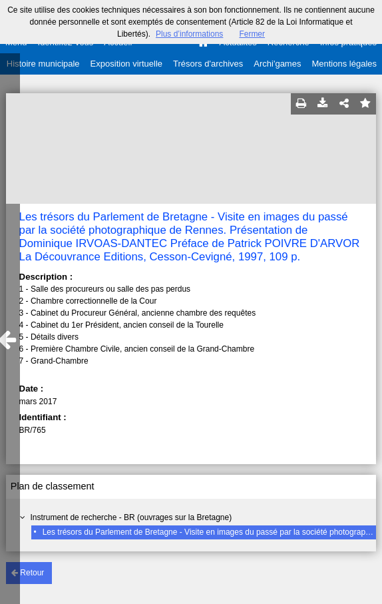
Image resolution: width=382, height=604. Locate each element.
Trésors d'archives (208, 64)
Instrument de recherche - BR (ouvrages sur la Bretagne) (131, 517)
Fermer (252, 34)
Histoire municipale (43, 64)
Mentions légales (344, 64)
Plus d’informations (189, 34)
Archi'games (277, 64)
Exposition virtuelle (126, 64)
